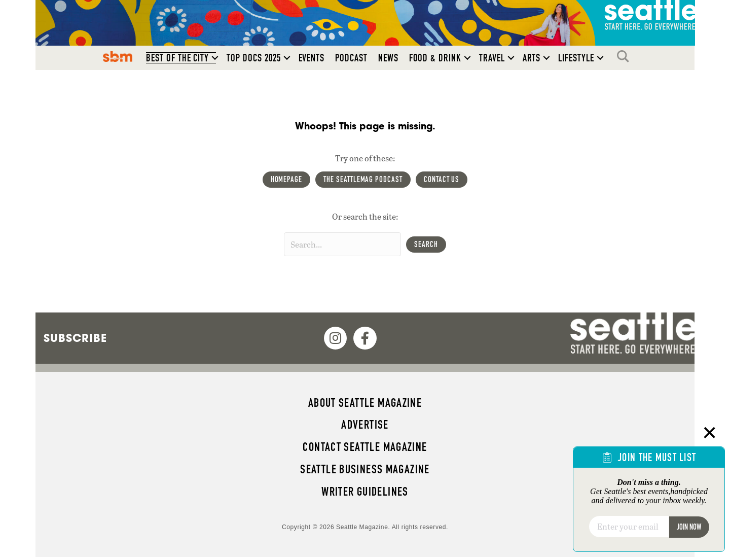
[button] (215, 58)
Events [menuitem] (312, 58)
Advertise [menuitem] (364, 424)
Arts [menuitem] (532, 58)
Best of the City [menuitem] (177, 58)
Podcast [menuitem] (351, 58)
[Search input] (342, 244)
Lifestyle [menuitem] (576, 58)
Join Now (689, 527)
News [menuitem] (388, 58)
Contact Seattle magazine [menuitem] (365, 447)
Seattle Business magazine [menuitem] (365, 469)
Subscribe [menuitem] (75, 338)
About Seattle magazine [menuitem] (365, 403)
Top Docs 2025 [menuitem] (253, 58)
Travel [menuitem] (492, 58)
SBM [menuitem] (118, 56)
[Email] (629, 526)
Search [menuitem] (625, 56)
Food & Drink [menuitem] (435, 58)
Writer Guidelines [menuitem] (365, 491)
